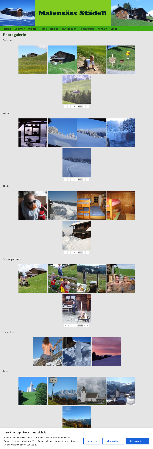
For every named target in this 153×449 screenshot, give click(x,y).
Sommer (20, 28)
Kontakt (102, 28)
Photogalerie (87, 28)
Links (114, 28)
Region (54, 28)
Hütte (43, 28)
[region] (76, 438)
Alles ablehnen (113, 441)
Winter (32, 28)
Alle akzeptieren (137, 441)
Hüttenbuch (69, 28)
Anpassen (92, 441)
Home (7, 28)
